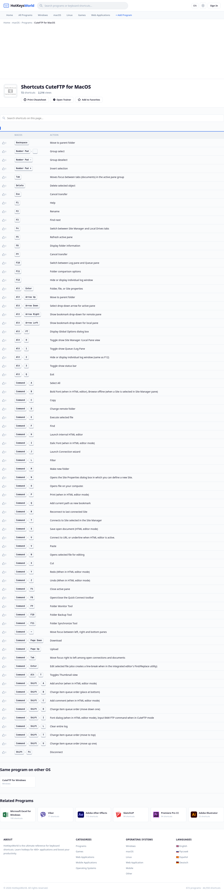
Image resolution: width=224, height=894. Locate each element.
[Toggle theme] (203, 5)
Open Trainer (62, 99)
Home (9, 15)
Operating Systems (86, 868)
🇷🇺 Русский (182, 851)
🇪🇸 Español (182, 857)
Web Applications (100, 15)
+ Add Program (124, 15)
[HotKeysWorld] (19, 5)
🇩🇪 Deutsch (182, 862)
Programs (81, 846)
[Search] (82, 5)
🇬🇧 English (181, 846)
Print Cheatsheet (35, 99)
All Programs (25, 15)
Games (82, 15)
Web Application (134, 862)
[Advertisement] (112, 50)
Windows (43, 15)
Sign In (214, 5)
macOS (57, 15)
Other (129, 873)
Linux (70, 15)
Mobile (129, 868)
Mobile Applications (86, 862)
